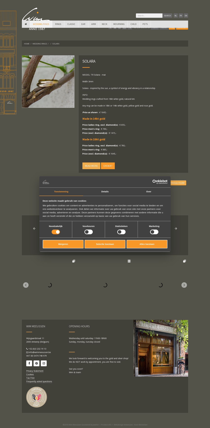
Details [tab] (105, 191)
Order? (107, 165)
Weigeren (63, 244)
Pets (145, 36)
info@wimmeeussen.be (40, 352)
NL (174, 15)
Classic (71, 36)
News (164, 27)
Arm (93, 36)
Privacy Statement (34, 370)
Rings (58, 36)
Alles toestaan (147, 244)
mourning (119, 36)
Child (133, 36)
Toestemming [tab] (61, 191)
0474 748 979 (40, 355)
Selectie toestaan (105, 244)
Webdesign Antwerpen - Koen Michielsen (130, 424)
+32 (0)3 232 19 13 (138, 27)
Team (154, 27)
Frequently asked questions (39, 381)
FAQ (172, 27)
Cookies (30, 374)
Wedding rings (41, 36)
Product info (106, 424)
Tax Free (30, 377)
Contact (182, 27)
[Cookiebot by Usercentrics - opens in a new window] (154, 181)
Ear (83, 36)
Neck (104, 36)
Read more (91, 165)
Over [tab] (148, 191)
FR (179, 15)
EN (185, 15)
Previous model (176, 182)
